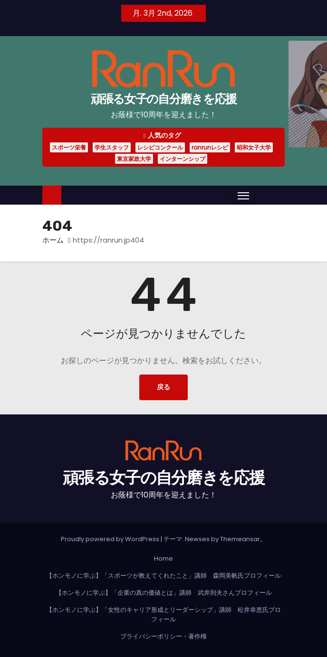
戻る (163, 387)
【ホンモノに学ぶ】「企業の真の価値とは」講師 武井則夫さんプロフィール (164, 592)
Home (163, 558)
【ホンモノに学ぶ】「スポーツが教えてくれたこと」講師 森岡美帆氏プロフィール (163, 575)
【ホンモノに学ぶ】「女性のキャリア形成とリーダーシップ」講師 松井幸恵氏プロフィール (163, 614)
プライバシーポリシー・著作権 (163, 636)
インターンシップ (182, 159)
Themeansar (240, 539)
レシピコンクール (160, 147)
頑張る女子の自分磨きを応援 (164, 99)
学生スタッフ (112, 147)
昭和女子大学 (254, 147)
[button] (261, 195)
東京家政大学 (134, 159)
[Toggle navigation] (243, 195)
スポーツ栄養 (69, 147)
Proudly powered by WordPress (111, 539)
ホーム (53, 240)
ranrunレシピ (210, 147)
